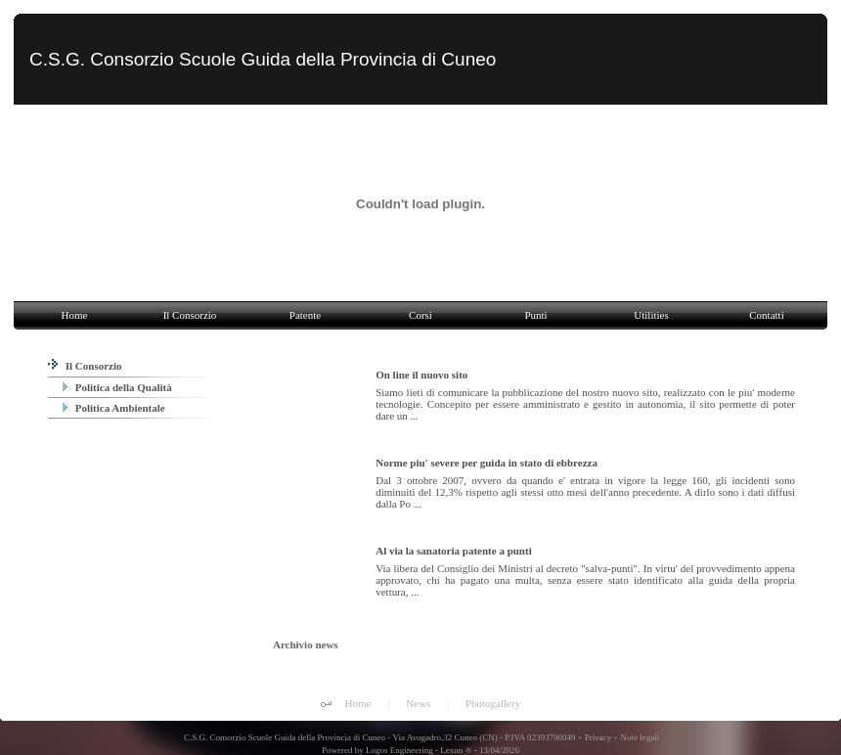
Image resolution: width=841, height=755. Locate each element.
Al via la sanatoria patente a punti (454, 550)
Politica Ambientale (114, 408)
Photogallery (492, 703)
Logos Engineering (399, 750)
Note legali (639, 737)
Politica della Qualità (117, 387)
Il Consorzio (85, 366)
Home (358, 703)
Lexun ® (455, 750)
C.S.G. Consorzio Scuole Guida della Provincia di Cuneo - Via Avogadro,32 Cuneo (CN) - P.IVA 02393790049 (379, 737)
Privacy (598, 737)
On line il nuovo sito (421, 374)
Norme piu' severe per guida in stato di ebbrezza (487, 462)
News (418, 703)
